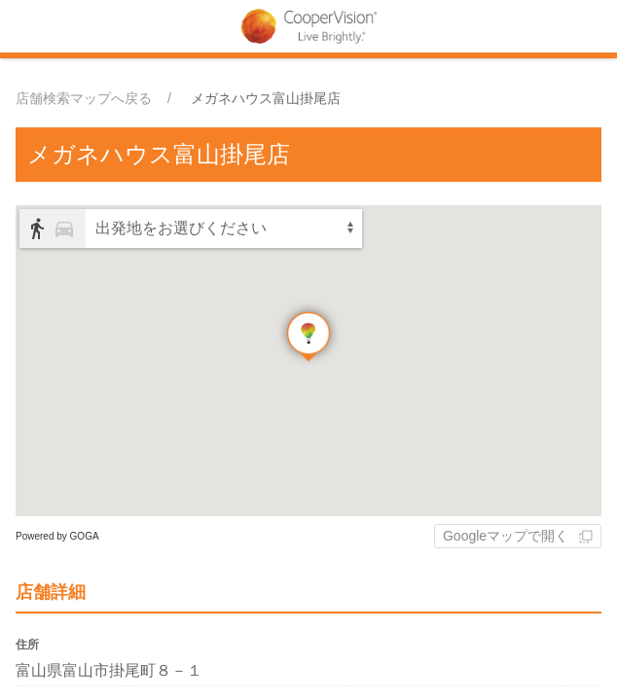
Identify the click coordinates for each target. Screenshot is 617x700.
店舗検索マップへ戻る (84, 98)
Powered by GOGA (57, 536)
